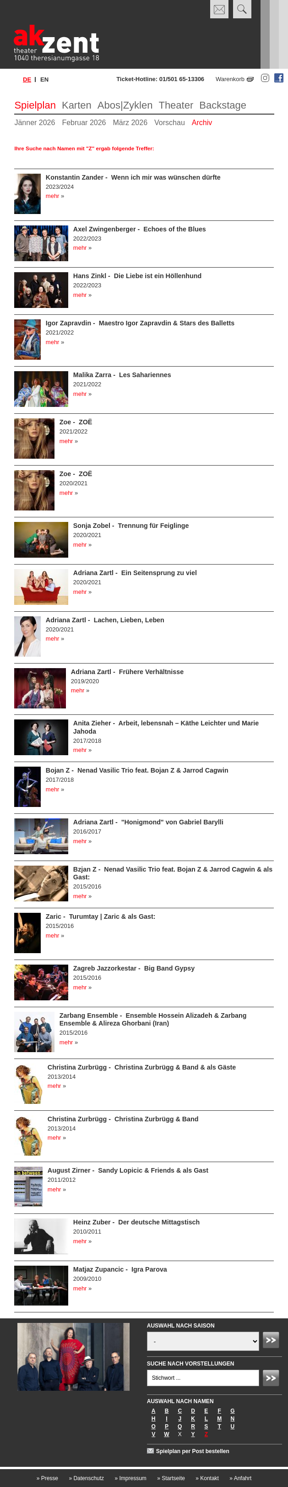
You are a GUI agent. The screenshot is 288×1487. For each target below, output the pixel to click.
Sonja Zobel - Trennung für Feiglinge (131, 525)
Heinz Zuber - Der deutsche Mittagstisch (136, 1222)
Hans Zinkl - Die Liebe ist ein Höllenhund (137, 276)
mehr (53, 195)
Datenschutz (86, 1478)
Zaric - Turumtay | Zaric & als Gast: (101, 916)
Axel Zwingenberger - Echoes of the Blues (139, 229)
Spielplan (35, 105)
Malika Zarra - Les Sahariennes (122, 375)
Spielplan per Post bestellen (192, 1451)
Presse (47, 1478)
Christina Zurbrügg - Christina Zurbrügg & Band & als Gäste (142, 1067)
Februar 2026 (84, 122)
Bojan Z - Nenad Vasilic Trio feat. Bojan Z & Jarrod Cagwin (137, 770)
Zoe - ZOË (76, 422)
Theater (175, 105)
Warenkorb (230, 79)
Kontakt (207, 1478)
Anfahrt (240, 1478)
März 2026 (130, 122)
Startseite (171, 1478)
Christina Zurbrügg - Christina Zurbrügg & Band (123, 1119)
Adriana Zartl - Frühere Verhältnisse (127, 671)
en (44, 79)
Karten (77, 105)
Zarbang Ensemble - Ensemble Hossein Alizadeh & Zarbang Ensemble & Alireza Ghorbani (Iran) (153, 1019)
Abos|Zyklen (125, 105)
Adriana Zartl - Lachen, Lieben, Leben (105, 620)
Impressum (130, 1478)
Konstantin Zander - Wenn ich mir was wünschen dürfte (133, 177)
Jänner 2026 (34, 122)
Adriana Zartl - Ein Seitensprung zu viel (135, 572)
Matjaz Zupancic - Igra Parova (120, 1269)
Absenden (272, 1341)
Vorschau (169, 122)
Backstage (222, 105)
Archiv (202, 122)
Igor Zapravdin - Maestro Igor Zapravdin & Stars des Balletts (140, 323)
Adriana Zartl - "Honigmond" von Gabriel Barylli (148, 822)
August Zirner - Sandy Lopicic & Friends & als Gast (128, 1170)
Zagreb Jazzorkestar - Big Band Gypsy (134, 968)
